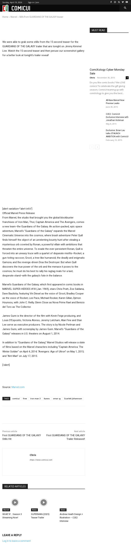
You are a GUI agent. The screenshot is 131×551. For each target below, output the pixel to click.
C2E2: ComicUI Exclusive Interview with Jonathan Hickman (117, 117)
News (34, 510)
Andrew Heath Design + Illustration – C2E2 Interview (71, 517)
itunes (47, 398)
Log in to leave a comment (16, 541)
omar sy (57, 398)
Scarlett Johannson (73, 398)
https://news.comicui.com (41, 460)
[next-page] (97, 147)
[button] (125, 8)
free (25, 398)
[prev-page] (92, 147)
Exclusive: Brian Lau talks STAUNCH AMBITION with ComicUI (117, 133)
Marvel (6, 510)
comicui (16, 398)
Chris (14, 14)
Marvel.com (18, 387)
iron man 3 (35, 398)
